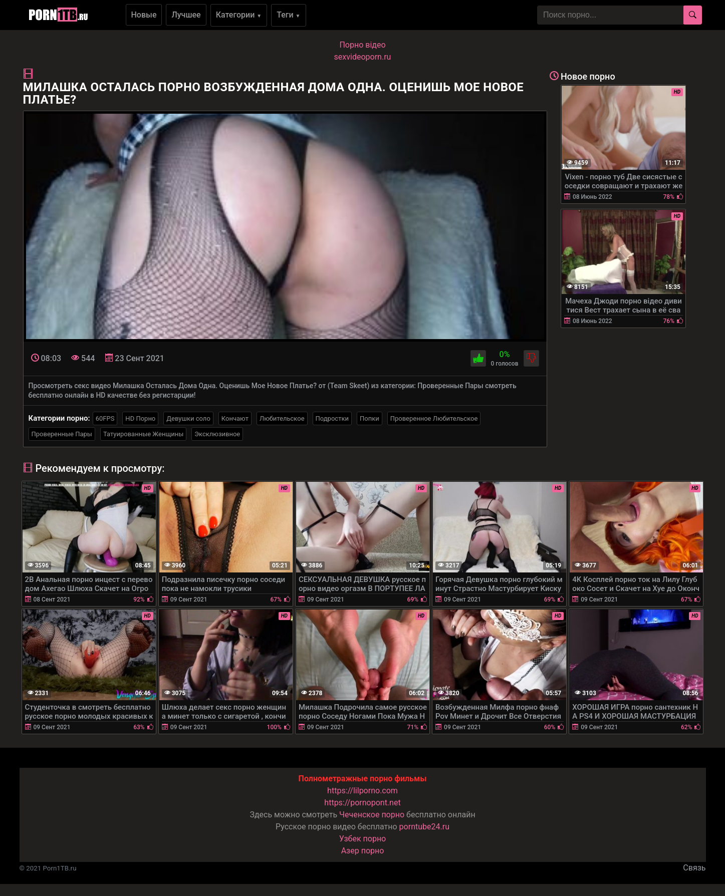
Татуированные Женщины (143, 434)
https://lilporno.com (362, 790)
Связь (694, 867)
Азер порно (362, 850)
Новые (144, 15)
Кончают (235, 418)
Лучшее (185, 15)
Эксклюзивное (217, 434)
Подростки (332, 418)
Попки (369, 418)
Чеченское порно (371, 814)
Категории (239, 15)
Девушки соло (188, 418)
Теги (288, 15)
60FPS (105, 418)
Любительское (282, 418)
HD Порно (140, 418)
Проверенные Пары (62, 434)
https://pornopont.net (362, 802)
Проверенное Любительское (434, 418)
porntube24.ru (424, 826)
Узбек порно (362, 838)
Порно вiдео (362, 45)
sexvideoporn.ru (362, 57)
